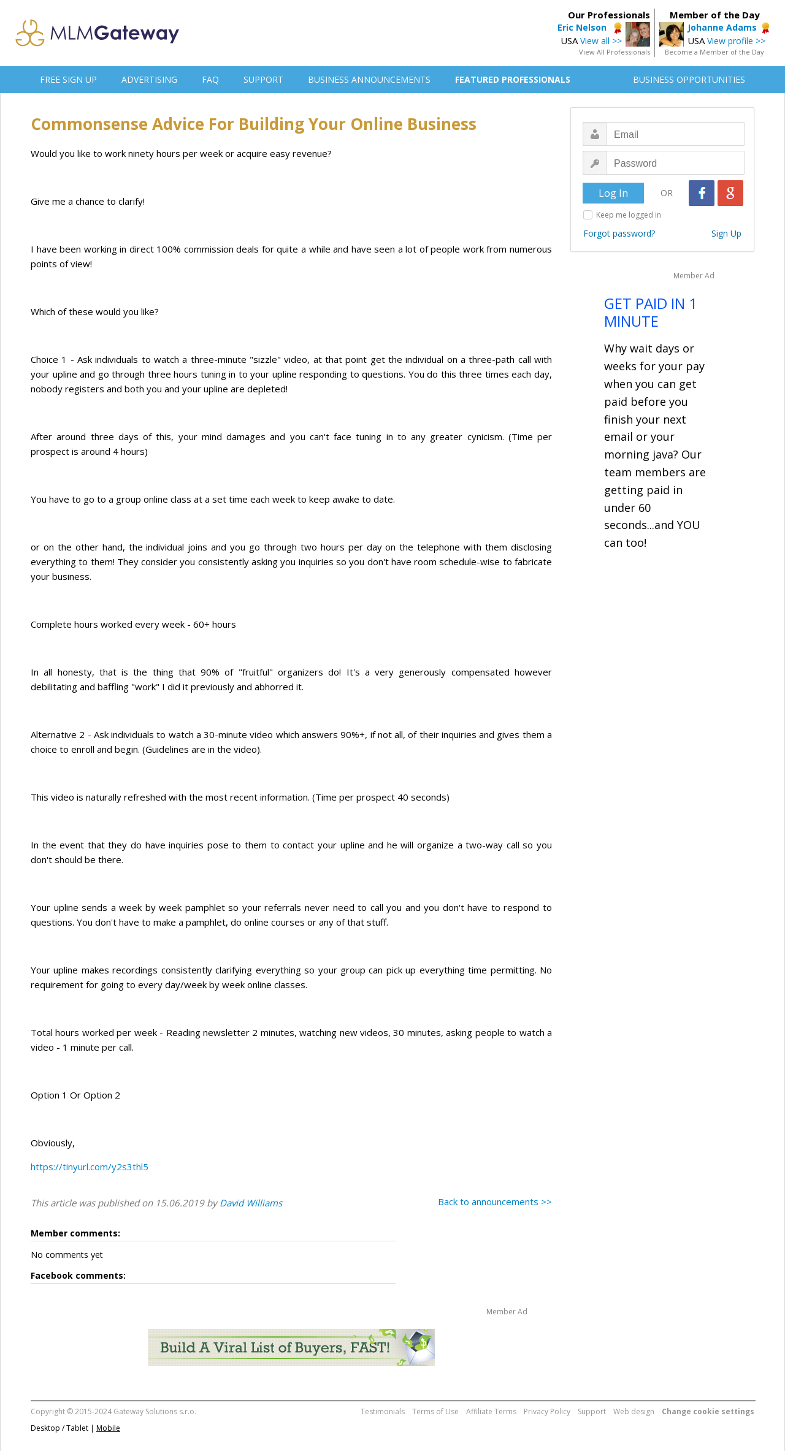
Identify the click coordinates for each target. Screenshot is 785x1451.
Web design (633, 1411)
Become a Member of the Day (714, 51)
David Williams (251, 1203)
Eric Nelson (583, 27)
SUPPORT (263, 79)
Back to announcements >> (495, 1201)
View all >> (601, 41)
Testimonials (383, 1411)
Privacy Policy (547, 1411)
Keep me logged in (628, 215)
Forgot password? (619, 233)
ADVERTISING (149, 79)
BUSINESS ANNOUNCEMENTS (369, 79)
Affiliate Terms (491, 1411)
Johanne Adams (722, 27)
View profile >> (736, 41)
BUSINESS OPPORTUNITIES (689, 79)
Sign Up (726, 233)
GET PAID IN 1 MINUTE (650, 312)
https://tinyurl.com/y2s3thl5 (89, 1166)
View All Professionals (614, 51)
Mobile (108, 1428)
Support (592, 1411)
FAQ (210, 79)
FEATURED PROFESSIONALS (512, 79)
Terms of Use (435, 1411)
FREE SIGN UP (68, 79)
